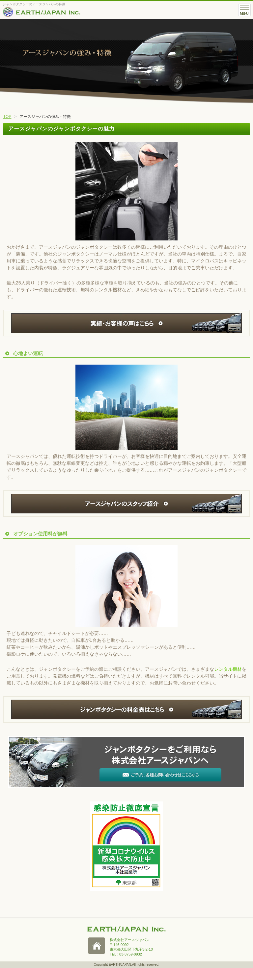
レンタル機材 (228, 669)
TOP (7, 117)
